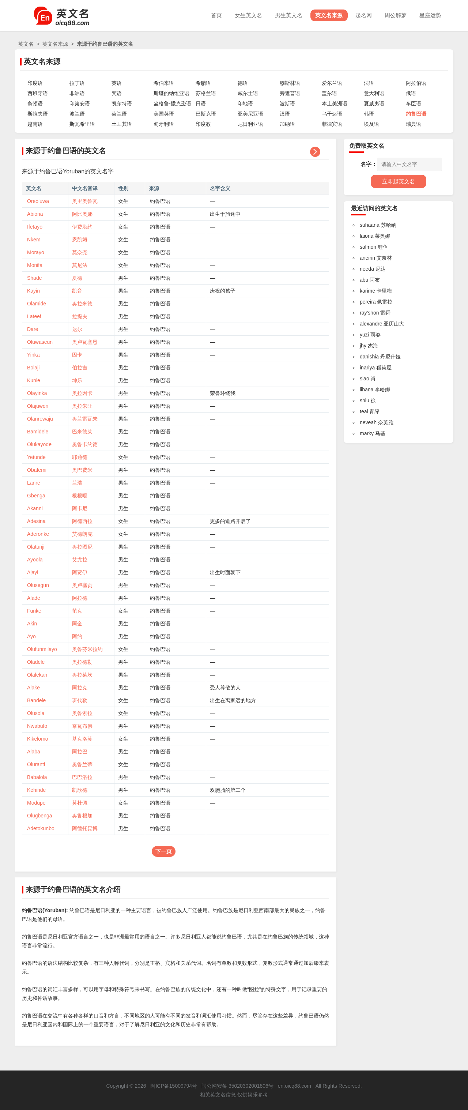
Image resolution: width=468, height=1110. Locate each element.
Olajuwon (37, 406)
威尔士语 (248, 93)
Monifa (34, 265)
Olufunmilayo (42, 649)
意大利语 (374, 93)
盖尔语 (329, 93)
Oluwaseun (40, 342)
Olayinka (37, 393)
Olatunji (35, 547)
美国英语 (164, 114)
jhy (363, 346)
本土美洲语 (334, 103)
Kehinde (36, 790)
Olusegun (38, 585)
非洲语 (77, 93)
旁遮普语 (290, 93)
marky (367, 433)
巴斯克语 (206, 114)
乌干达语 (332, 114)
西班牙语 (37, 93)
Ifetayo (34, 227)
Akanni (35, 508)
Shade (34, 278)
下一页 (163, 851)
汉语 (285, 114)
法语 (369, 83)
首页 (209, 15)
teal (364, 411)
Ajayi (32, 572)
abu (364, 280)
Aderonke (38, 534)
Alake (33, 688)
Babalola (37, 777)
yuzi (364, 335)
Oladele (36, 662)
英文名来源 (325, 15)
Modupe (36, 803)
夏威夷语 (374, 103)
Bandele (36, 700)
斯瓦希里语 (82, 124)
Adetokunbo (40, 828)
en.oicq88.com (294, 1086)
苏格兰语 (206, 93)
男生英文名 (284, 15)
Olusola (35, 713)
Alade (33, 598)
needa (367, 269)
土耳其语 (122, 124)
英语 (117, 83)
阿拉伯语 (416, 83)
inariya (367, 367)
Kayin (33, 291)
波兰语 (77, 114)
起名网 (361, 15)
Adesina (36, 521)
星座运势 (430, 15)
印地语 (245, 103)
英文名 (26, 44)
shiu (364, 400)
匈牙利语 (164, 124)
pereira (368, 302)
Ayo (31, 636)
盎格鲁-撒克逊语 (172, 103)
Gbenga (36, 495)
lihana (366, 389)
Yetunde (36, 457)
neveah (368, 422)
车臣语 (413, 103)
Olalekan (37, 675)
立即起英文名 (398, 181)
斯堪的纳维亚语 (171, 93)
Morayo (35, 252)
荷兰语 (119, 114)
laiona (366, 236)
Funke (34, 611)
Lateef (34, 316)
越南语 (35, 124)
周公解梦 (394, 15)
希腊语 (203, 83)
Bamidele (37, 431)
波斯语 (287, 103)
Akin (32, 624)
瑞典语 (413, 124)
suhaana (370, 225)
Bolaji (33, 367)
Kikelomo (37, 739)
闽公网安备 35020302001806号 (237, 1086)
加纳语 (287, 124)
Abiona (35, 214)
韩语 (369, 114)
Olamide (36, 303)
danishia (369, 357)
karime (367, 291)
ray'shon (369, 313)
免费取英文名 (366, 146)
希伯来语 (164, 83)
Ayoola (35, 559)
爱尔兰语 (332, 83)
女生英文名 (242, 15)
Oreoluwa (38, 201)
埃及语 (371, 124)
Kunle (33, 380)
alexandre (371, 324)
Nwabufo (37, 726)
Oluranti (36, 764)
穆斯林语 (290, 83)
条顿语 (35, 103)
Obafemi (36, 470)
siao (364, 378)
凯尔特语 (122, 103)
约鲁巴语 (416, 114)
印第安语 (79, 103)
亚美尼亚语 (250, 114)
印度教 (203, 124)
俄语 (411, 93)
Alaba (33, 752)
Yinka (33, 355)
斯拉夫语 (37, 114)
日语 (201, 103)
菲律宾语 (332, 124)
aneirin (367, 258)
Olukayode (39, 444)
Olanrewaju (40, 419)
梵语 (117, 93)
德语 (243, 83)
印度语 (35, 83)
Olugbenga (39, 816)
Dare (32, 329)
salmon (368, 247)
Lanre (33, 483)
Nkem (34, 239)
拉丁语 (77, 83)
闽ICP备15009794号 (173, 1086)
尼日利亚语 (250, 124)
